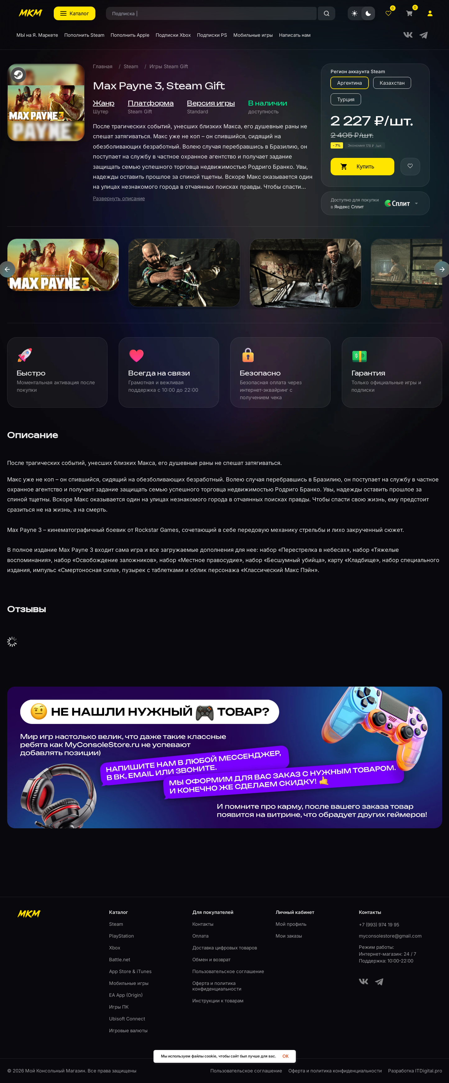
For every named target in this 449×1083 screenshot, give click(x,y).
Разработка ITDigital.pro (415, 1071)
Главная (102, 66)
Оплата (200, 936)
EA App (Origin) (126, 995)
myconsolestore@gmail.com (390, 936)
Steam (131, 66)
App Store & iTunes (130, 971)
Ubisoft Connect (127, 1019)
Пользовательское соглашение (228, 971)
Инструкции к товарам (218, 1001)
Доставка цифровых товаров (224, 948)
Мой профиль (291, 924)
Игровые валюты (128, 1030)
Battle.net (119, 959)
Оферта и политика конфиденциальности (216, 986)
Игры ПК (119, 1007)
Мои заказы (289, 936)
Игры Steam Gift (168, 66)
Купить (365, 166)
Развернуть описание (119, 198)
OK (285, 1056)
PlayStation (121, 936)
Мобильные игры (129, 983)
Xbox (114, 948)
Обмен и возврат (211, 959)
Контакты (202, 924)
